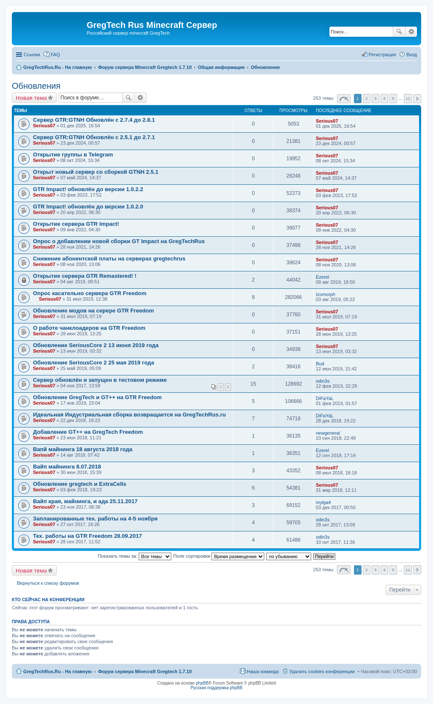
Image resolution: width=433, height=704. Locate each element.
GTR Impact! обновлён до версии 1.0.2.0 (88, 206)
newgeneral (328, 433)
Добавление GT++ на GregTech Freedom (88, 432)
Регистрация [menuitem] (382, 54)
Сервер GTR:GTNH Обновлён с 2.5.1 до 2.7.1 (94, 137)
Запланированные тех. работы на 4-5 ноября (95, 518)
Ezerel (322, 276)
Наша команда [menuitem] (263, 671)
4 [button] (384, 98)
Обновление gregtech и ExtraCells (79, 484)
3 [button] (375, 98)
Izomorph (325, 294)
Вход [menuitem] (411, 54)
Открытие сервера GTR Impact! (76, 224)
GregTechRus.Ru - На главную (57, 671)
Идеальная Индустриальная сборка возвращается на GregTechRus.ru (129, 414)
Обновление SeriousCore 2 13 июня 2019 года (96, 345)
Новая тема (31, 97)
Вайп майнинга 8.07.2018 (67, 466)
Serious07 (44, 125)
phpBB (202, 683)
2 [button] (366, 98)
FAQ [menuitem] (55, 54)
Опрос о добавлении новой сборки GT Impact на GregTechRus (119, 241)
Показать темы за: (134, 556)
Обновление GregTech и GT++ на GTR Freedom (97, 397)
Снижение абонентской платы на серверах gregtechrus (109, 258)
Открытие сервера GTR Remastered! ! (85, 276)
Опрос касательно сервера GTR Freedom (89, 293)
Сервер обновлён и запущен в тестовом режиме (100, 380)
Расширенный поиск (411, 32)
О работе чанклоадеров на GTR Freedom (89, 328)
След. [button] (417, 98)
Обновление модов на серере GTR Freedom (93, 310)
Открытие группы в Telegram (73, 154)
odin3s (322, 381)
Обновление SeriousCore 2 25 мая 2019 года (93, 362)
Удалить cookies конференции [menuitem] (322, 671)
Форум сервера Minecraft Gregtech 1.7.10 (145, 671)
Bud (320, 363)
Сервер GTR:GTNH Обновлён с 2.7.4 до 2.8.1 (94, 120)
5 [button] (393, 98)
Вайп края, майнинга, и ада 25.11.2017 (85, 501)
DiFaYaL (325, 398)
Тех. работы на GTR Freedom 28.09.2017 (87, 536)
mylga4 (323, 502)
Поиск (399, 32)
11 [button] (408, 98)
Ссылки (32, 54)
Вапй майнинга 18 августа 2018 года (82, 449)
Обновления (36, 85)
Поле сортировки (218, 556)
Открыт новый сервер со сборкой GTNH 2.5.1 (96, 172)
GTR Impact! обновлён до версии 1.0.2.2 (88, 189)
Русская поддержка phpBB (216, 687)
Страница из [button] (344, 98)
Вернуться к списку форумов (48, 583)
